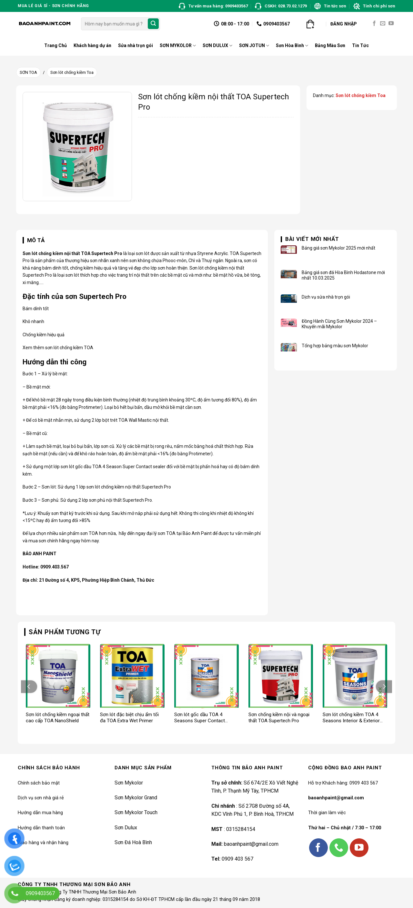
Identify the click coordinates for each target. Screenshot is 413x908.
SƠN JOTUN (254, 46)
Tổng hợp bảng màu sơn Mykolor (335, 345)
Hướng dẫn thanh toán (41, 828)
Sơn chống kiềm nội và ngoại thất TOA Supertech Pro (278, 718)
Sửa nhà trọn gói (135, 45)
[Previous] (29, 686)
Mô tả (36, 240)
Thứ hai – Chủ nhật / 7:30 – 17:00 (344, 828)
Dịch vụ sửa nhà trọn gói (326, 297)
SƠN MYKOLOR (178, 46)
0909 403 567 (237, 859)
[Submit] (153, 23)
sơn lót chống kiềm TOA (69, 347)
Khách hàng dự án (92, 45)
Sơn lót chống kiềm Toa (72, 72)
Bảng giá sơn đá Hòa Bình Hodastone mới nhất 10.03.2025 (343, 275)
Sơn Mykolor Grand (136, 797)
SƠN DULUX (217, 46)
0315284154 (240, 829)
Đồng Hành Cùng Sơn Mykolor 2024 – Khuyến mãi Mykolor (339, 324)
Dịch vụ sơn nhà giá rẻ (41, 798)
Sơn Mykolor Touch (136, 812)
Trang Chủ (55, 45)
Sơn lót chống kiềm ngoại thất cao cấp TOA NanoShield (57, 718)
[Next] (384, 686)
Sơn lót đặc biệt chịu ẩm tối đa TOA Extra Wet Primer (129, 718)
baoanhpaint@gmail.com (251, 844)
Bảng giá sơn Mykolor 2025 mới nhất (338, 248)
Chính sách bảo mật (39, 783)
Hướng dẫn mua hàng (40, 812)
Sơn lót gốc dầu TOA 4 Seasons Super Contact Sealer (199, 718)
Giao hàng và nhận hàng (43, 842)
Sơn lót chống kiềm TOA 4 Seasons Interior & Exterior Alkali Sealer (351, 718)
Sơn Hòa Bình (292, 46)
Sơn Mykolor (129, 783)
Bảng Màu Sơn (330, 45)
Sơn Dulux (126, 827)
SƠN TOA (28, 72)
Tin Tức (360, 45)
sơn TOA (89, 533)
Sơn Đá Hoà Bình (133, 842)
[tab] (34, 240)
